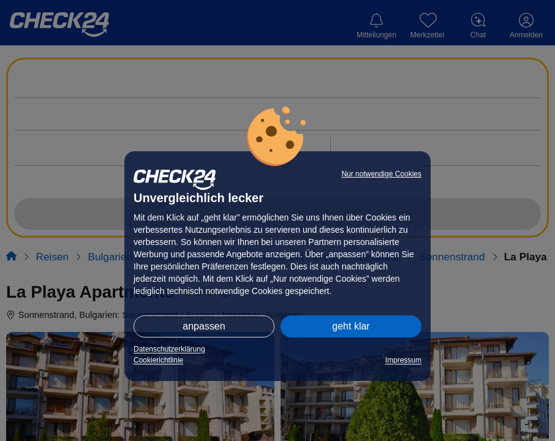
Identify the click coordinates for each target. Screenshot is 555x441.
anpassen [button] (204, 326)
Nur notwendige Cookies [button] (381, 174)
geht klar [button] (350, 326)
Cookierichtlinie (158, 360)
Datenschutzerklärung (169, 349)
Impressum (403, 360)
